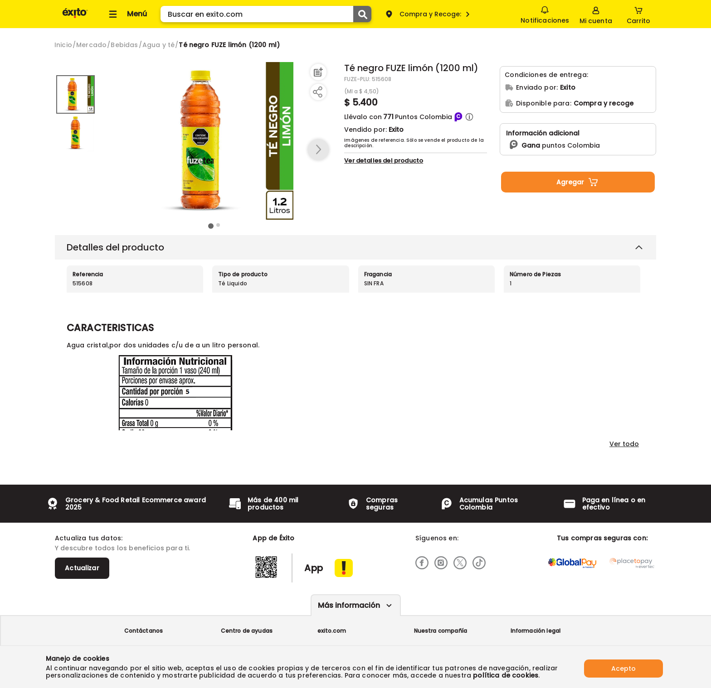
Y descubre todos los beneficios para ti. (122, 548)
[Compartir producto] (317, 92)
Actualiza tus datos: (88, 538)
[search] (266, 14)
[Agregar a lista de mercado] (317, 72)
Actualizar (82, 568)
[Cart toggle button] (638, 14)
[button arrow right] (318, 150)
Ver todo (624, 443)
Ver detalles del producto (383, 160)
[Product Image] (214, 141)
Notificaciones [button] (544, 13)
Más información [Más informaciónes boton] (349, 605)
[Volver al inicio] (75, 17)
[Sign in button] (595, 14)
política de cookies (505, 675)
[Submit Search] (362, 14)
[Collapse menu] (126, 14)
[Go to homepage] (63, 45)
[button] (469, 116)
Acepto (623, 666)
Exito (396, 129)
